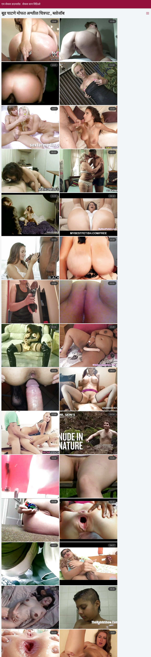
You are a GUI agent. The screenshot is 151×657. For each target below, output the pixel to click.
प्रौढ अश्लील (26, 653)
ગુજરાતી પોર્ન (24, 656)
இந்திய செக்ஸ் (32, 647)
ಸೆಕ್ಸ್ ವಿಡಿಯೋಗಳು (11, 647)
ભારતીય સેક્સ (73, 650)
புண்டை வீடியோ (119, 653)
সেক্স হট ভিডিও (77, 656)
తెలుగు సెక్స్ (51, 647)
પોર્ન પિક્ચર (65, 653)
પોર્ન (38, 656)
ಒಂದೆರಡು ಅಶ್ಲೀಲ (53, 650)
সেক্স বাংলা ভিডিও (122, 656)
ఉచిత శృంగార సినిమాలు (133, 650)
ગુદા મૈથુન (112, 650)
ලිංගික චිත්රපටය (99, 656)
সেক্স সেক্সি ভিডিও (55, 656)
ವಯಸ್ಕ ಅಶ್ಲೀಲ (117, 647)
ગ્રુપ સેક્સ (9, 653)
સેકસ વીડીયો (135, 647)
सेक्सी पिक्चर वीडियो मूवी (73, 647)
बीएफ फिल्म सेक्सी (96, 647)
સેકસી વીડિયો (33, 650)
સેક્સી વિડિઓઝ (46, 653)
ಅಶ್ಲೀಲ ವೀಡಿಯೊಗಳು (11, 650)
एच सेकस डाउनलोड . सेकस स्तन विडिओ (21, 4)
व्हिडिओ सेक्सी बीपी (93, 650)
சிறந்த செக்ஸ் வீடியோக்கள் (90, 653)
